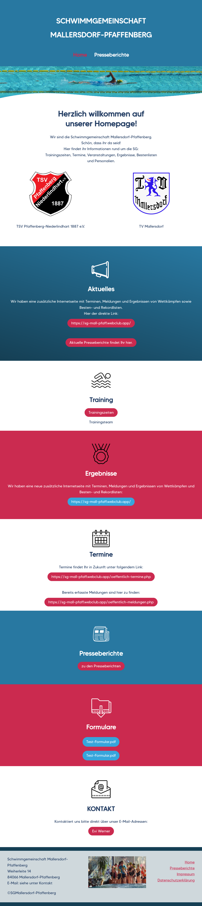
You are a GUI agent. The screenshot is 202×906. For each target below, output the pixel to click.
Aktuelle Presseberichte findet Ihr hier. (101, 342)
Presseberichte (111, 55)
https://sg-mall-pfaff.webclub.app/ (101, 323)
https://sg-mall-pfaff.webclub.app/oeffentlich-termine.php (101, 576)
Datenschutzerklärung (176, 880)
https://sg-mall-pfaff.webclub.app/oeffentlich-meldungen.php (101, 602)
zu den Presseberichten (101, 666)
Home (190, 862)
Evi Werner (101, 831)
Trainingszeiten (101, 412)
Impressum (186, 874)
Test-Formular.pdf (101, 742)
